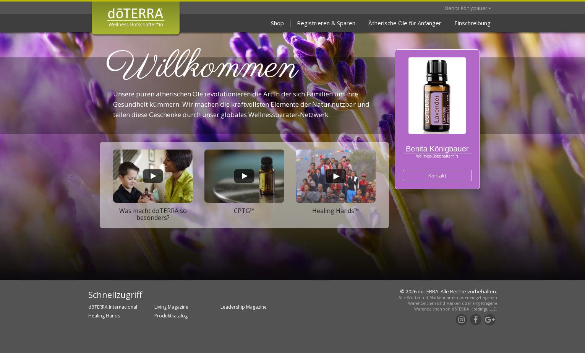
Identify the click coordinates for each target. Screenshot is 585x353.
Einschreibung (472, 23)
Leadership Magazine (243, 307)
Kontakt (437, 175)
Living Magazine (171, 307)
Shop (277, 23)
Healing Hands (104, 315)
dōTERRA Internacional (112, 307)
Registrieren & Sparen (326, 23)
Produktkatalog (171, 315)
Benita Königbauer (468, 8)
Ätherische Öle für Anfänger (404, 23)
